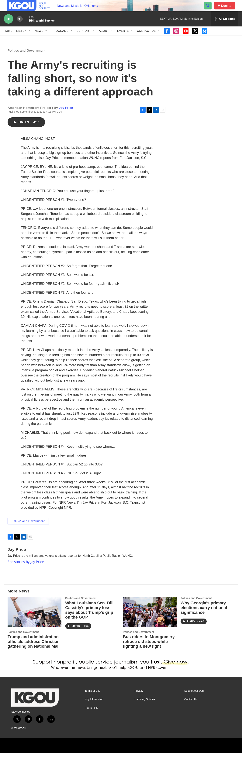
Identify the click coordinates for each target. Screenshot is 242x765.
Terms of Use (92, 703)
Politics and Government (26, 63)
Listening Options (144, 711)
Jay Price (66, 120)
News (39, 39)
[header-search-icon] (209, 10)
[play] (8, 27)
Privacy (138, 703)
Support (84, 39)
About (104, 39)
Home (8, 39)
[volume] (20, 27)
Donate (228, 10)
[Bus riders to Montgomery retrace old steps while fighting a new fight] (150, 624)
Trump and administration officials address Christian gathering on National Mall (34, 654)
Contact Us (146, 39)
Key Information (94, 711)
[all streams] (224, 27)
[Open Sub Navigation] (29, 39)
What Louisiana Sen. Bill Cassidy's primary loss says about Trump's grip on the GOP (89, 622)
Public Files (91, 720)
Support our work (194, 703)
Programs (60, 39)
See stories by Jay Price (26, 574)
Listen (21, 39)
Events (123, 39)
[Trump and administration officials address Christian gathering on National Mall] (34, 624)
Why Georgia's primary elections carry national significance (204, 620)
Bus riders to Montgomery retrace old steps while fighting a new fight (149, 654)
